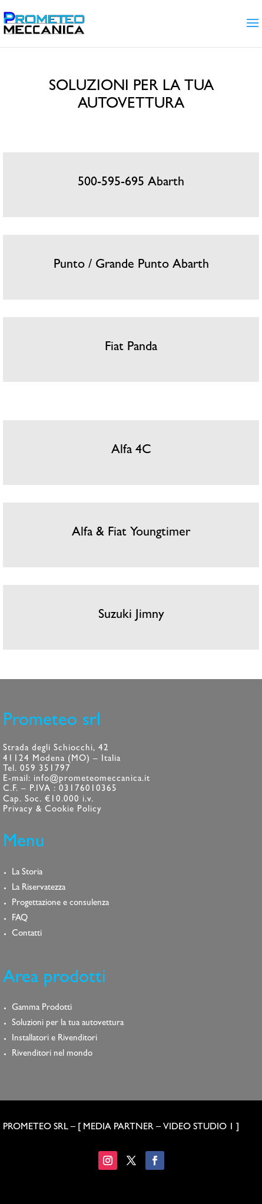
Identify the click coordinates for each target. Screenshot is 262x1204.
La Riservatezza (38, 888)
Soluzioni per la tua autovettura (68, 1023)
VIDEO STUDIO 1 (198, 1127)
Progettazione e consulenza (60, 903)
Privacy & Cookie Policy (52, 810)
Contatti (27, 934)
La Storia (27, 873)
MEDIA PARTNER (118, 1127)
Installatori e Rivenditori (54, 1039)
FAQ (20, 918)
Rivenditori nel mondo (52, 1054)
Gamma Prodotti (42, 1008)
